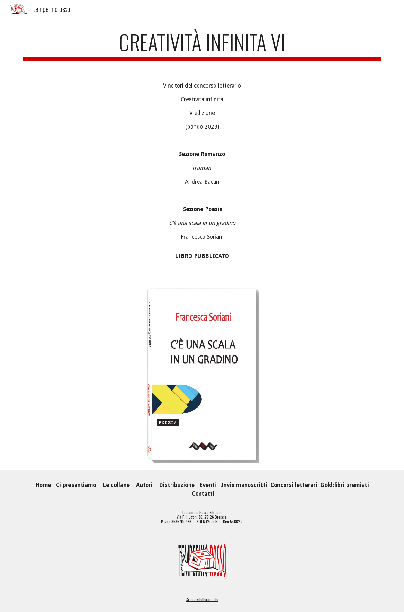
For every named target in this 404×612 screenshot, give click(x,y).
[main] (202, 45)
